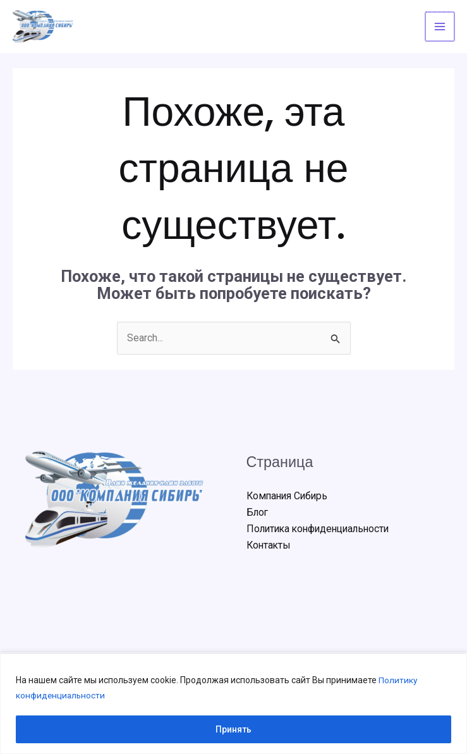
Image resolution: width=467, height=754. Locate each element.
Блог (257, 514)
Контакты (269, 547)
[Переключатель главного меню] (440, 27)
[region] (233, 704)
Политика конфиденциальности (321, 530)
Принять (233, 729)
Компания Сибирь (288, 497)
